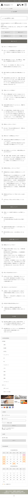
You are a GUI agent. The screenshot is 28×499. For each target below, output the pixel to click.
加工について (20, 32)
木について (7, 32)
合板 (4, 344)
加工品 (5, 351)
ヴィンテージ (6, 354)
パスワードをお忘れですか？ (8, 428)
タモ (4, 368)
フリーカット (6, 381)
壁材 (4, 374)
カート (14, 440)
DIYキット (4, 385)
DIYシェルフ (6, 388)
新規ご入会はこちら (7, 429)
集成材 (5, 348)
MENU (14, 496)
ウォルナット (6, 364)
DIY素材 (3, 341)
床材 (4, 371)
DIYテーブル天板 (7, 391)
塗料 (4, 378)
